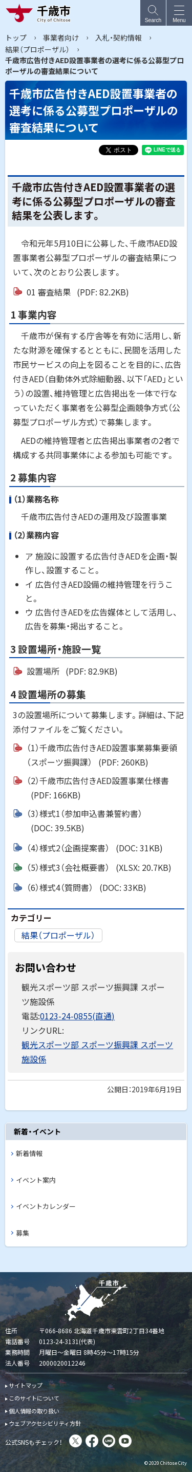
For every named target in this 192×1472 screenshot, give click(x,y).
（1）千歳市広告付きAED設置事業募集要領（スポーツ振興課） (102, 755)
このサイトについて (34, 1398)
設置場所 (72, 671)
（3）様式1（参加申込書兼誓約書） (84, 821)
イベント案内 (36, 1180)
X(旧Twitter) (75, 1440)
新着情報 (29, 1153)
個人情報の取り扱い (34, 1411)
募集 (22, 1233)
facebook (92, 1440)
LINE (108, 1440)
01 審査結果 (78, 292)
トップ (16, 37)
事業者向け (61, 37)
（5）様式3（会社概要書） (99, 867)
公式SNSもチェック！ (33, 1442)
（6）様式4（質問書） (86, 887)
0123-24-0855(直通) (77, 1016)
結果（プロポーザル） (37, 49)
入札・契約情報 (118, 37)
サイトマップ (25, 1385)
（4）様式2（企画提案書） (95, 848)
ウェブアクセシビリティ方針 (45, 1423)
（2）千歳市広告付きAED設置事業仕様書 (98, 788)
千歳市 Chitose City (40, 13)
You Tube (125, 1440)
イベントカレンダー (46, 1206)
